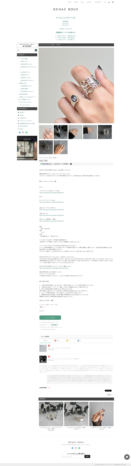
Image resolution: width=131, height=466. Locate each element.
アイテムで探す (24, 58)
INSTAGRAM (98, 2)
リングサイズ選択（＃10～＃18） (48, 304)
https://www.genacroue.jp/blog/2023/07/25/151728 (53, 268)
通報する (110, 394)
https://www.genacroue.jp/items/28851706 (51, 221)
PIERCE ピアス (25, 75)
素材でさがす (23, 83)
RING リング (24, 61)
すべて (45, 340)
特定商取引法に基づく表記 (27, 123)
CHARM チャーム (25, 72)
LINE (105, 2)
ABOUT (76, 2)
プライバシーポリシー (26, 120)
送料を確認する (54, 324)
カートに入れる (50, 317)
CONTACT (89, 2)
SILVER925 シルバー (26, 86)
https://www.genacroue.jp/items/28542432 (51, 209)
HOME (69, 2)
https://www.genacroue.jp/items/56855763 (51, 192)
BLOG (82, 2)
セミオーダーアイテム (25, 102)
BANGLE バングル (26, 77)
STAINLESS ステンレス (27, 91)
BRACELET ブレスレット (28, 80)
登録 (87, 456)
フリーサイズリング (25, 105)
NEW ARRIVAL (24, 94)
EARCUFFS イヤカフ (26, 64)
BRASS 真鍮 (24, 88)
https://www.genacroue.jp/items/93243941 (51, 202)
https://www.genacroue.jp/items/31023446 (51, 215)
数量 (40, 310)
